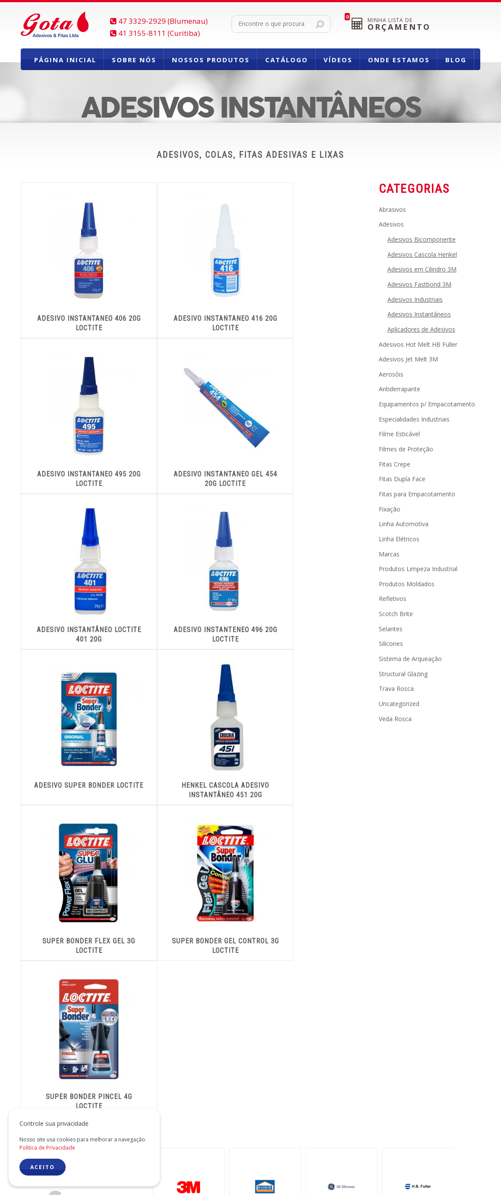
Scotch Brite (396, 614)
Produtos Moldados (406, 584)
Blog (455, 59)
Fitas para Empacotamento (417, 494)
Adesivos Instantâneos (419, 314)
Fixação (389, 509)
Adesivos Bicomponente (421, 239)
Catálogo (286, 59)
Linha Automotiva (403, 524)
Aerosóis (391, 374)
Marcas (389, 554)
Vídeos (337, 59)
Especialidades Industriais (414, 419)
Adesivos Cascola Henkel (422, 254)
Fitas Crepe (394, 464)
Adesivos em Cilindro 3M (422, 269)
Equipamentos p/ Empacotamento (427, 404)
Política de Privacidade (47, 1147)
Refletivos (392, 598)
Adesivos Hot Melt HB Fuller (418, 344)
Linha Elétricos (399, 539)
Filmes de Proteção (406, 449)
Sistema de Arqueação (410, 659)
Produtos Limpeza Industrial (418, 569)
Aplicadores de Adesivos (421, 329)
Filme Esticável (399, 434)
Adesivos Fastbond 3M (419, 284)
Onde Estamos (399, 59)
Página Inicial (65, 59)
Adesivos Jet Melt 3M (408, 359)
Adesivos (391, 224)
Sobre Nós (134, 59)
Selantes (391, 629)
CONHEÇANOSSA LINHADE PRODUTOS (381, 971)
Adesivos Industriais (415, 299)
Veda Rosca (395, 719)
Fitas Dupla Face (402, 479)
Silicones (391, 643)
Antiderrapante (399, 389)
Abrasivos (392, 209)
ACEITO (42, 1167)
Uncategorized (399, 704)
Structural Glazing (403, 674)
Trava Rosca (396, 688)
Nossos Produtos (211, 59)
